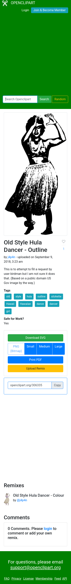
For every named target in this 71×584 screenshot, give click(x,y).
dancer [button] (53, 303)
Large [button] (58, 346)
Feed (58, 578)
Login (25, 10)
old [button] (8, 296)
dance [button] (40, 303)
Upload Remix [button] (35, 368)
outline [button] (41, 296)
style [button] (18, 296)
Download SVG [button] (36, 338)
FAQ (6, 578)
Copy (57, 385)
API (64, 578)
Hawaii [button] (10, 303)
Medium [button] (44, 346)
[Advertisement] (35, 55)
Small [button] (30, 346)
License (28, 578)
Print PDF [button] (35, 360)
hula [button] (29, 296)
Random (60, 99)
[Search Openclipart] (20, 99)
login (48, 528)
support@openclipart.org (35, 567)
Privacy (16, 578)
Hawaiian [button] (25, 303)
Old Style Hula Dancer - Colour (38, 495)
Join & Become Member (50, 10)
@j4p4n (22, 500)
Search (44, 99)
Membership (44, 578)
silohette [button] (56, 296)
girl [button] (8, 311)
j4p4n (11, 257)
